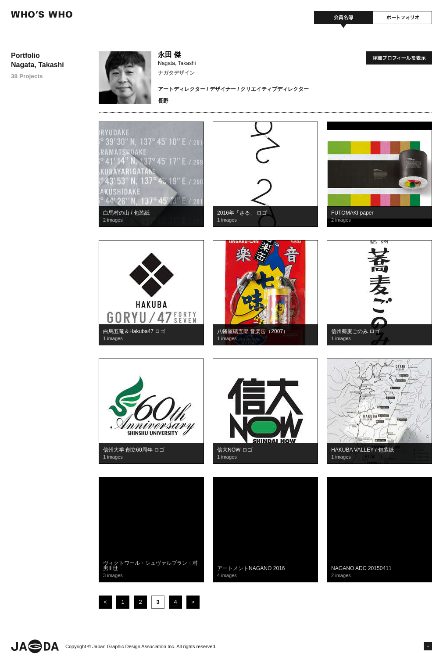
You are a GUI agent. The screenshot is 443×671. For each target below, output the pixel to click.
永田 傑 (169, 54)
